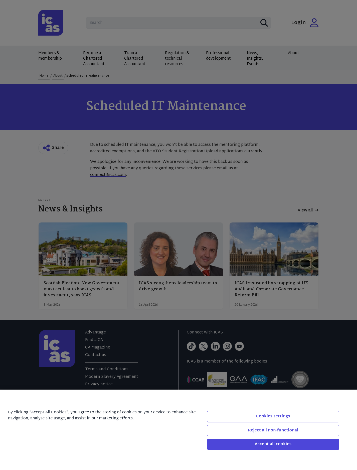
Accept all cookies (273, 444)
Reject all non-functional (273, 430)
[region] (178, 430)
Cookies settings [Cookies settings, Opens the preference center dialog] (273, 416)
